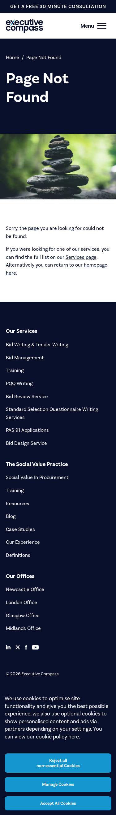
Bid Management (25, 358)
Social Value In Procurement (37, 477)
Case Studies (20, 529)
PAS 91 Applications (27, 430)
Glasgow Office (23, 615)
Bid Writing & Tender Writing (37, 344)
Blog (10, 516)
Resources (17, 503)
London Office (21, 602)
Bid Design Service (26, 443)
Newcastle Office (25, 589)
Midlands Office (23, 628)
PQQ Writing (19, 383)
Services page (81, 257)
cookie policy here (57, 737)
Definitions (18, 555)
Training (15, 370)
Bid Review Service (27, 396)
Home (12, 57)
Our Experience (23, 542)
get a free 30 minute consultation (58, 6)
